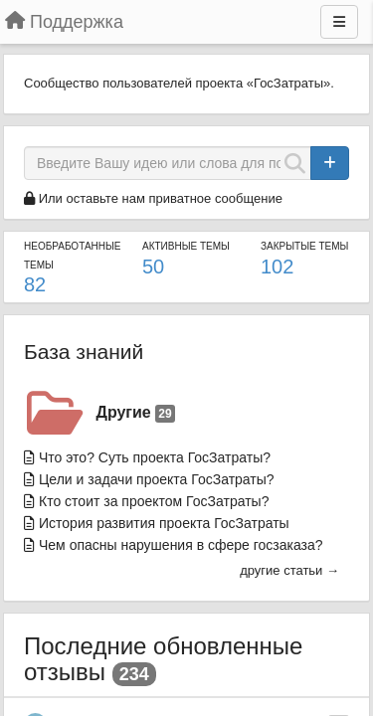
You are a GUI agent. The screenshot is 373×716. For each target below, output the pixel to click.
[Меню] (339, 22)
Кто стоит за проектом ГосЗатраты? (154, 501)
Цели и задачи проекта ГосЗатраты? (157, 479)
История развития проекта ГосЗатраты (164, 523)
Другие (135, 413)
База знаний (83, 351)
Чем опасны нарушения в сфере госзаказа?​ (181, 545)
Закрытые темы (304, 246)
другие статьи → (289, 570)
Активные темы (186, 246)
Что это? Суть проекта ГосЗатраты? (155, 457)
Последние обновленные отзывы (163, 658)
